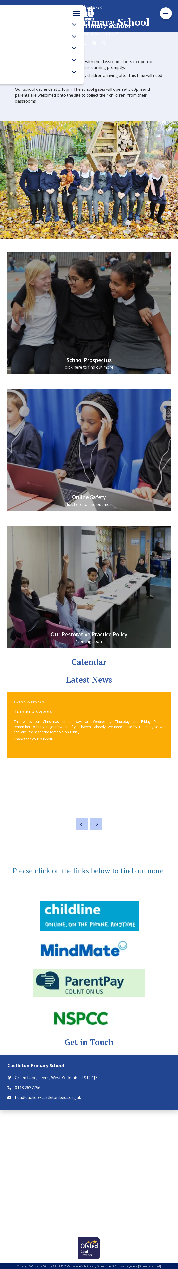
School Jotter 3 (105, 1266)
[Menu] (165, 13)
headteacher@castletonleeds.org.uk (48, 1097)
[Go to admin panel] (149, 1266)
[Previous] (82, 824)
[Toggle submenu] (74, 24)
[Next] (96, 824)
